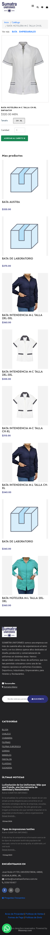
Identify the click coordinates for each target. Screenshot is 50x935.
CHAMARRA (7, 738)
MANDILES (6, 755)
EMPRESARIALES (27, 31)
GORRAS (6, 751)
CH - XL (19, 121)
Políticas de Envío (33, 917)
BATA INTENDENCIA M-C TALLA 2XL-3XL (22, 373)
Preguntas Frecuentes (13, 898)
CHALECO (6, 734)
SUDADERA (7, 768)
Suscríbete (38, 699)
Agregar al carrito (14, 138)
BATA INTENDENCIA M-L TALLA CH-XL (25, 486)
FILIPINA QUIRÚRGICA (11, 746)
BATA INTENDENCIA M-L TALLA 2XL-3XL (22, 317)
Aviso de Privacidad (14, 914)
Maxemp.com (25, 930)
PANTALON (7, 759)
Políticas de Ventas (34, 914)
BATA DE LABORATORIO (17, 258)
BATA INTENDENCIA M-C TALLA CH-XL (22, 430)
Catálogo (16, 22)
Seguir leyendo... (9, 816)
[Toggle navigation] (33, 5)
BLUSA (5, 729)
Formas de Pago (15, 917)
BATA (14, 31)
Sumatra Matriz (9, 687)
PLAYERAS (6, 763)
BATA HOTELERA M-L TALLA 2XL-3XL (23, 600)
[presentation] (22, 709)
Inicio (6, 22)
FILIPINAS (6, 742)
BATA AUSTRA (11, 202)
